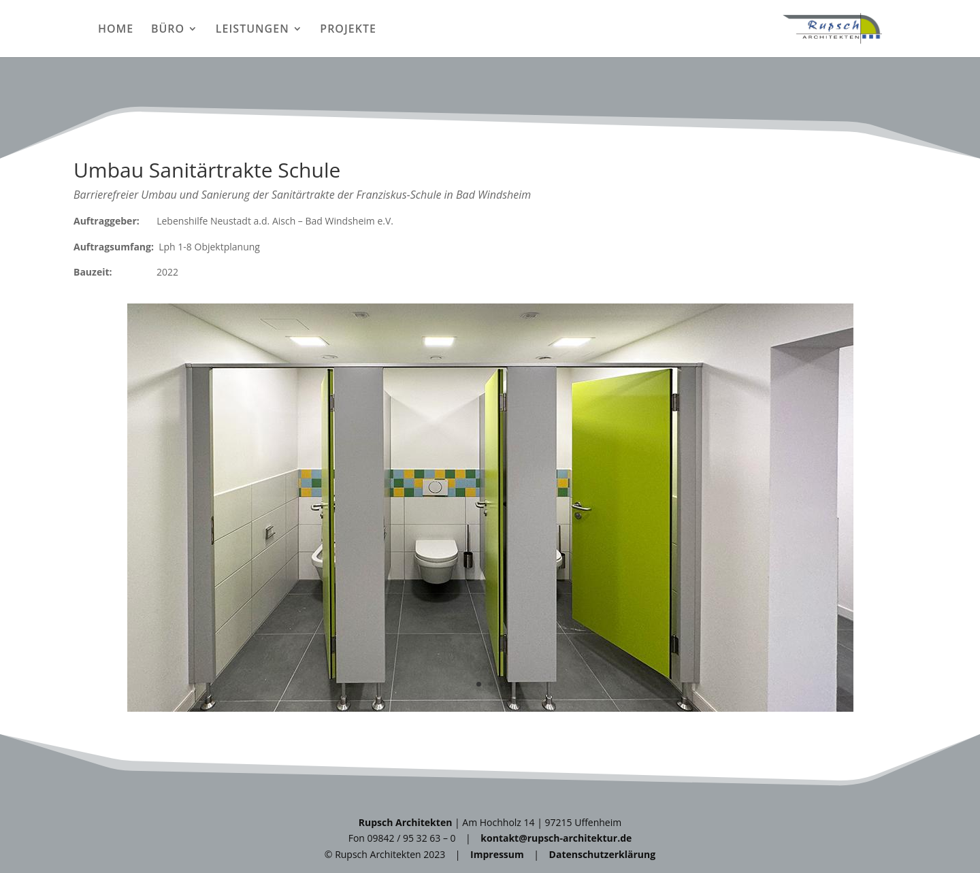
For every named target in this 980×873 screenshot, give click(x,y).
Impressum (497, 854)
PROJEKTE (348, 30)
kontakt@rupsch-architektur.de (556, 837)
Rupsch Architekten (406, 822)
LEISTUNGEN (252, 30)
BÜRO (167, 30)
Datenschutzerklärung (602, 854)
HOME (115, 30)
